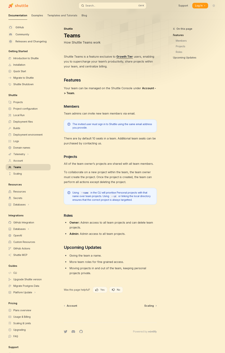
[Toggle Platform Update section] (28, 292)
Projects (180, 46)
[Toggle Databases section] (28, 204)
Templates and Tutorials (62, 17)
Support (183, 5)
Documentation (17, 17)
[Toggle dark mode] (214, 5)
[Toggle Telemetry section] (28, 154)
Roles (179, 51)
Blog (84, 17)
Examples (37, 17)
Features (178, 35)
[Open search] (112, 5)
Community (18, 34)
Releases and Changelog (27, 41)
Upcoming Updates (184, 57)
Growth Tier (124, 56)
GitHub (16, 27)
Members (181, 40)
